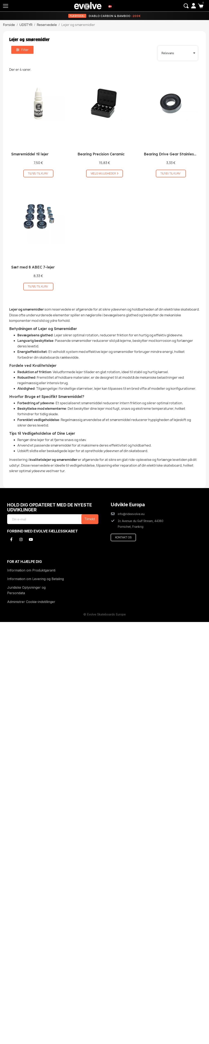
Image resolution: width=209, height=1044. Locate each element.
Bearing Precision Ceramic (101, 154)
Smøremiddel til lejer (29, 154)
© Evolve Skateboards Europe (104, 614)
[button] (186, 5)
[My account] (193, 6)
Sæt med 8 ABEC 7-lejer (33, 267)
